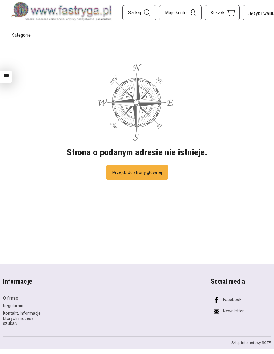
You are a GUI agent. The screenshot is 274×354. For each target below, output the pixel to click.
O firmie (10, 298)
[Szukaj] (139, 12)
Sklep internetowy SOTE (251, 343)
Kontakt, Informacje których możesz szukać (22, 318)
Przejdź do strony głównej (137, 172)
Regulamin (13, 305)
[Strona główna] (61, 12)
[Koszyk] (222, 12)
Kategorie (21, 35)
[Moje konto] (180, 12)
